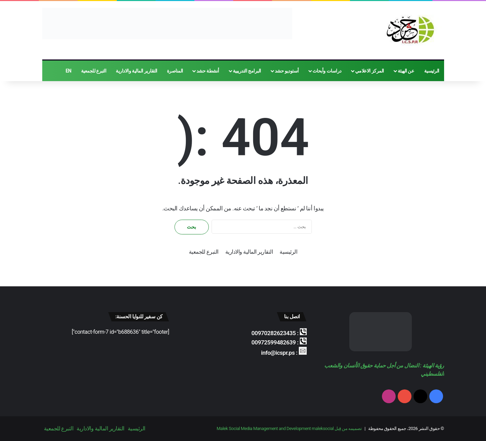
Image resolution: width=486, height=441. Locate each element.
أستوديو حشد (287, 71)
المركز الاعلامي (369, 71)
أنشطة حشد (207, 71)
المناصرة (175, 71)
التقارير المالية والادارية (136, 71)
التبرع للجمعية (93, 71)
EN (68, 71)
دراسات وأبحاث (327, 71)
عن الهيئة (406, 71)
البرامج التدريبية (247, 71)
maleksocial (323, 428)
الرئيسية (431, 71)
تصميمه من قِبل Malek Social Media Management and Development (289, 428)
